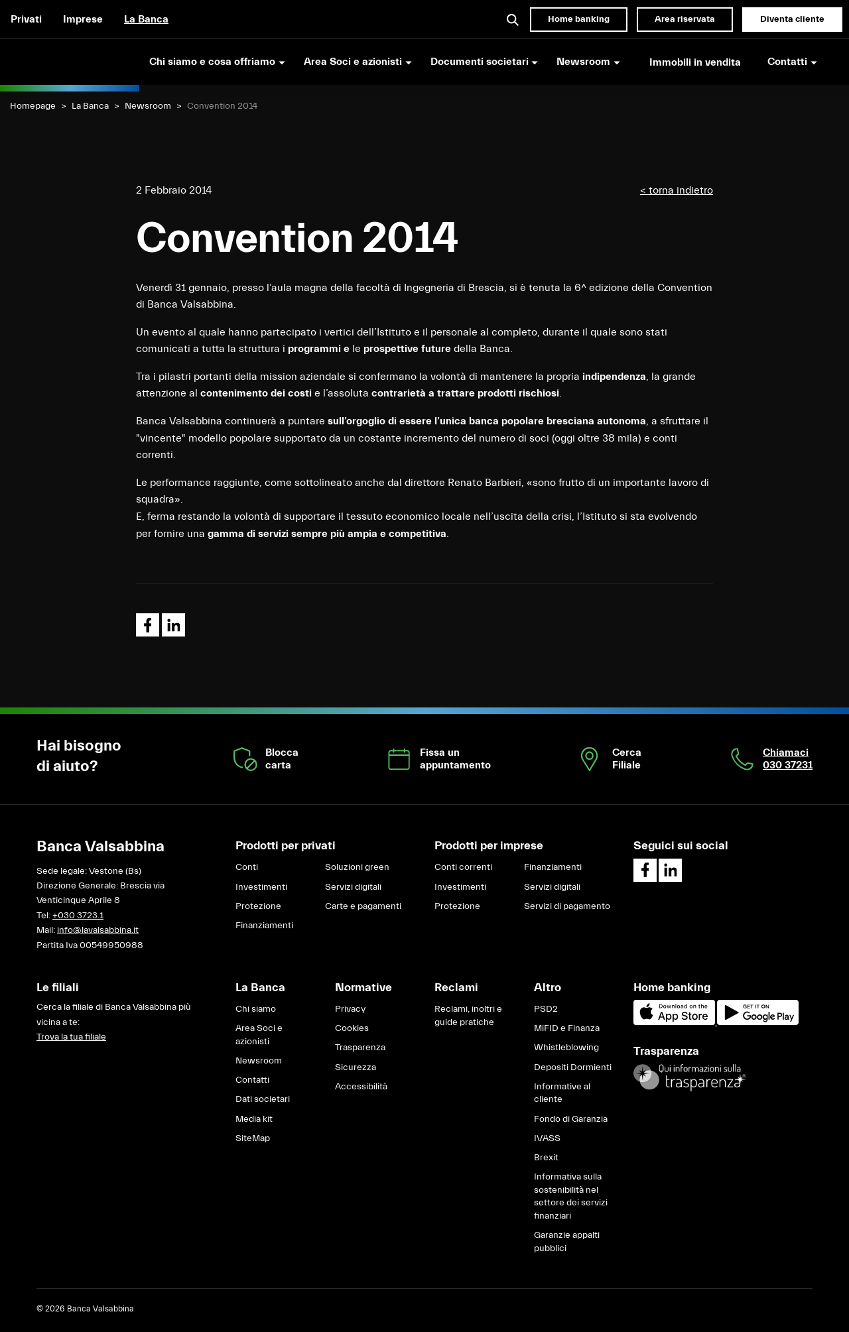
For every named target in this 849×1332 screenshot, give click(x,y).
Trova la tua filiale (71, 1037)
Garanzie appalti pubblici (567, 1242)
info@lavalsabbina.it (98, 930)
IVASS (547, 1138)
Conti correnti (463, 867)
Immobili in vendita (695, 62)
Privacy (350, 1009)
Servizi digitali (353, 887)
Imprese (83, 19)
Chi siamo (255, 1009)
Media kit (254, 1119)
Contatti (252, 1080)
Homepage (33, 106)
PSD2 (546, 1009)
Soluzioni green (357, 867)
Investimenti (261, 887)
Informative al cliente (562, 1093)
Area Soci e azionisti (259, 1035)
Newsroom (148, 106)
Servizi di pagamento (567, 906)
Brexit (546, 1157)
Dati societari (262, 1099)
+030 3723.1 (77, 915)
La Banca (146, 19)
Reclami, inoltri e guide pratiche (468, 1016)
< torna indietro (676, 190)
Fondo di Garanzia (571, 1119)
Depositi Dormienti (573, 1067)
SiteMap (252, 1138)
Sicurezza (355, 1067)
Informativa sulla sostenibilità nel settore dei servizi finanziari (571, 1196)
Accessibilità (361, 1086)
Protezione (258, 906)
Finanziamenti (264, 925)
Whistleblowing (566, 1047)
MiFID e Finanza (567, 1028)
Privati (26, 19)
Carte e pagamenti (363, 906)
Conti (246, 867)
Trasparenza (360, 1047)
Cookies (352, 1028)
